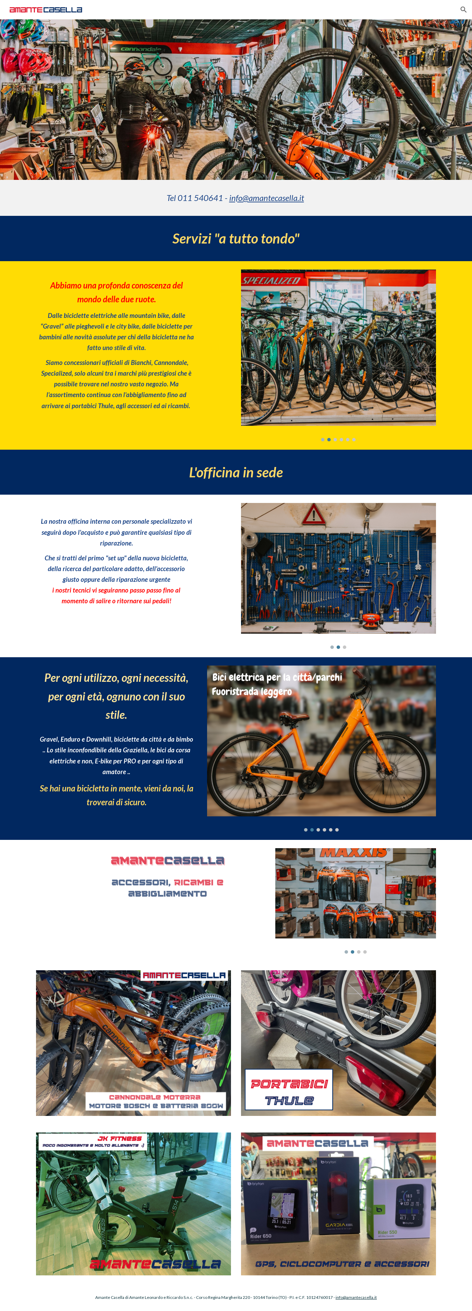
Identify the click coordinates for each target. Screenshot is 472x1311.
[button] (463, 9)
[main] (236, 198)
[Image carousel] (338, 355)
